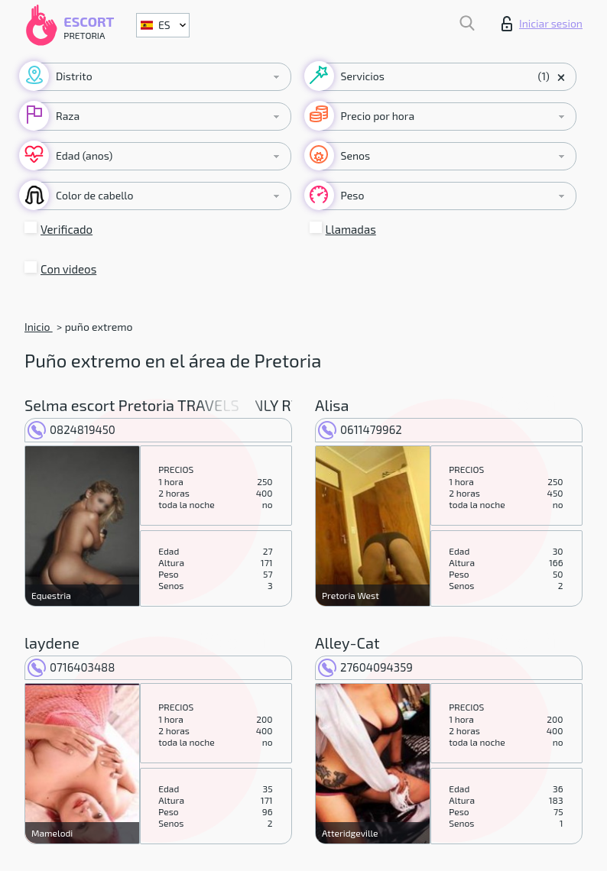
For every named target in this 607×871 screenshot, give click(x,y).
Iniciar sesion (542, 23)
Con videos (68, 269)
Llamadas (351, 229)
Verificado (67, 229)
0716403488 (71, 667)
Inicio (38, 326)
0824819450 (71, 429)
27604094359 (365, 667)
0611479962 (360, 429)
